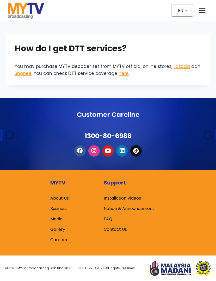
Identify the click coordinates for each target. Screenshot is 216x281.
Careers (58, 240)
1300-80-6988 (108, 130)
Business (58, 209)
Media (56, 219)
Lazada (182, 66)
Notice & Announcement (129, 209)
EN (180, 11)
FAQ (108, 219)
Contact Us (115, 229)
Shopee (23, 73)
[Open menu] (202, 10)
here (124, 73)
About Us (59, 198)
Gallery (57, 229)
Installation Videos (122, 198)
